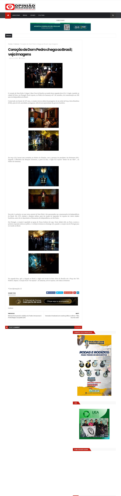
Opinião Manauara (91, 316)
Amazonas (16, 15)
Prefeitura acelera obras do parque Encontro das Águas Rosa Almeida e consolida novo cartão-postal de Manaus (101, 294)
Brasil (25, 15)
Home (10, 44)
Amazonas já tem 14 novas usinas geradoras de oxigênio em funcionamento (101, 286)
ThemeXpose (16, 493)
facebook (74, 328)
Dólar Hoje (84, 363)
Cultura (41, 15)
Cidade (32, 15)
